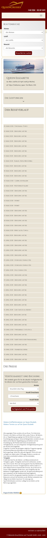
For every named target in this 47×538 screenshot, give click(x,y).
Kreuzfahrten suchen (23, 53)
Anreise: (36, 385)
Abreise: (6, 29)
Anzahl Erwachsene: (32, 392)
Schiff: (6, 37)
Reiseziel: (7, 44)
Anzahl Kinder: (34, 400)
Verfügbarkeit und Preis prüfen (23, 409)
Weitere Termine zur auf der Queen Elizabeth (18, 424)
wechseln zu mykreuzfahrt (36, 531)
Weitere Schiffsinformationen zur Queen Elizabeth (19, 422)
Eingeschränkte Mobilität (12, 493)
